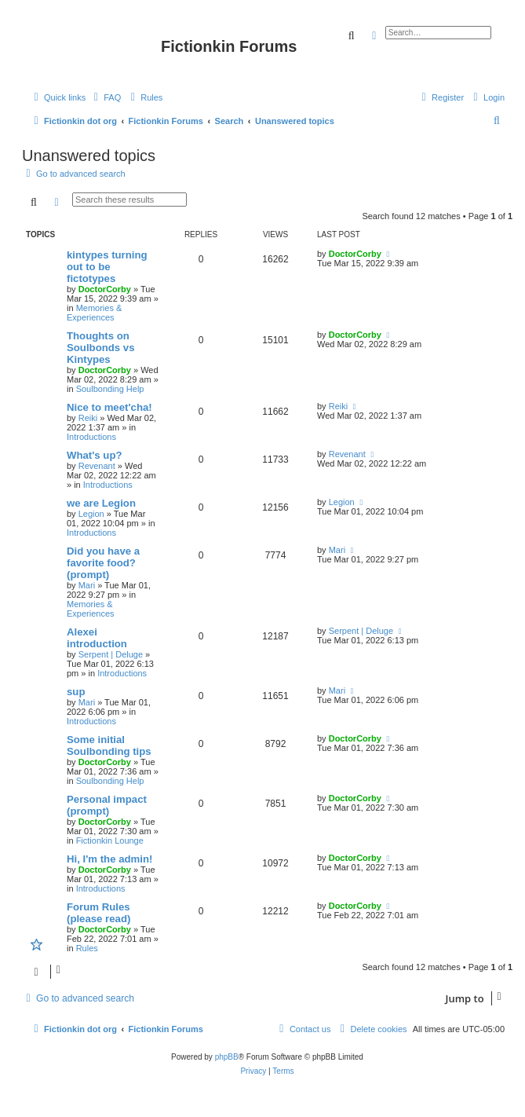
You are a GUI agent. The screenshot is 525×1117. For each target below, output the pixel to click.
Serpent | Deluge (110, 654)
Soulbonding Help (110, 389)
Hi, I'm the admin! (109, 859)
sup (76, 692)
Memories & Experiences (94, 312)
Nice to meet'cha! (109, 407)
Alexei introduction (97, 638)
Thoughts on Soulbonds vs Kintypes (100, 347)
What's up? (94, 455)
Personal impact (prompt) (107, 805)
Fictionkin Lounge (110, 840)
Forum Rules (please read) (98, 913)
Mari (86, 585)
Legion (91, 513)
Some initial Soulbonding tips (109, 745)
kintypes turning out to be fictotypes (107, 266)
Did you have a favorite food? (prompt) (103, 562)
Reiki (87, 418)
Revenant (96, 466)
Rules (87, 948)
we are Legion (101, 503)
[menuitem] (105, 97)
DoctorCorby (104, 289)
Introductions (91, 436)
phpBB (227, 1057)
